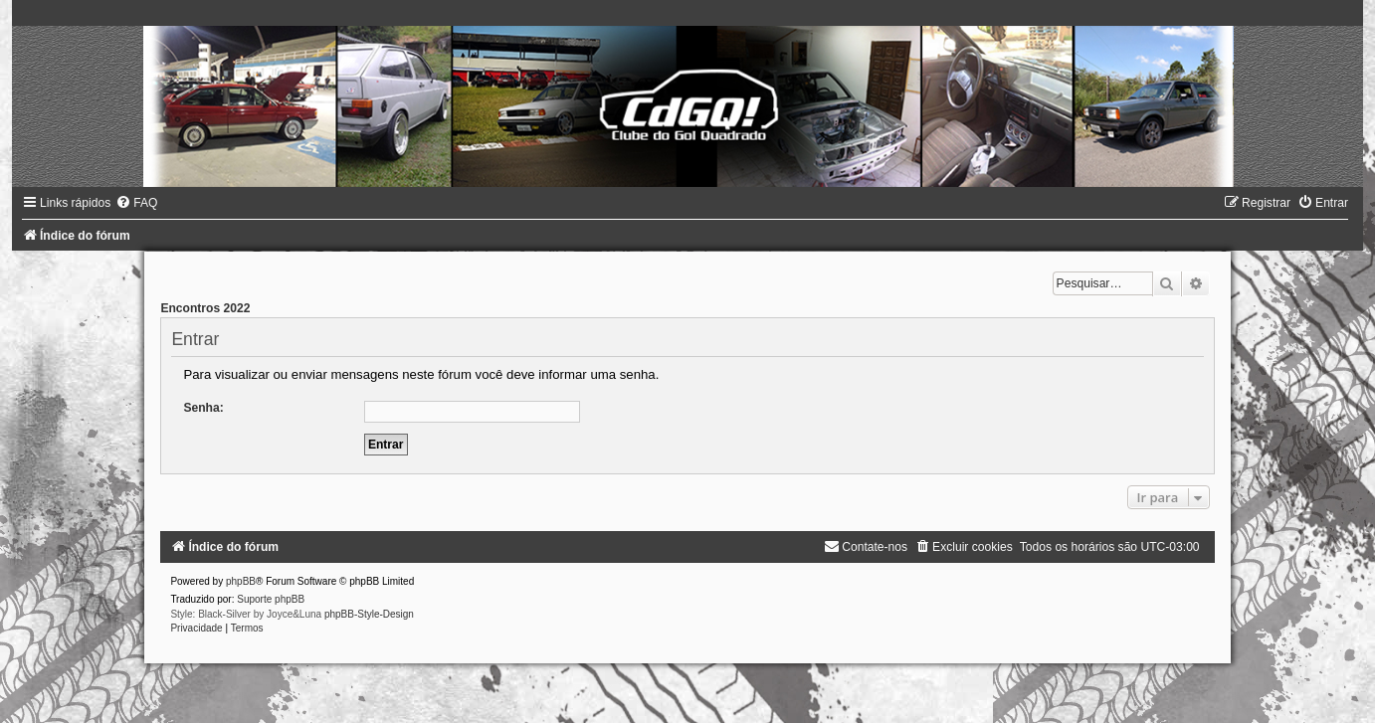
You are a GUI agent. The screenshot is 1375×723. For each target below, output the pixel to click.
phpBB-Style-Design (369, 614)
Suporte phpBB (270, 599)
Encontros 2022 (205, 308)
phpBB (241, 581)
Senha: (203, 408)
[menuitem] (136, 203)
